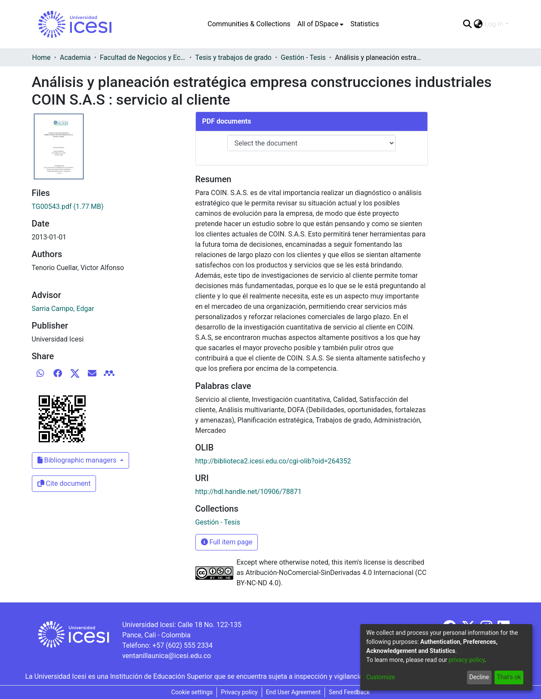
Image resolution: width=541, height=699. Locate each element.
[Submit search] (467, 24)
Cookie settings (192, 692)
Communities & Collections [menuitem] (248, 24)
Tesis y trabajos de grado (233, 57)
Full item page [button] (227, 542)
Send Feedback (349, 692)
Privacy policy (239, 692)
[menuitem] (320, 24)
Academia (75, 57)
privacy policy (466, 659)
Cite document (64, 483)
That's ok (509, 677)
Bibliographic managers (77, 460)
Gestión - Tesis (303, 57)
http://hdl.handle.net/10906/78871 (248, 492)
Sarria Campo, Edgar (63, 308)
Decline (479, 677)
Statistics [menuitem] (364, 24)
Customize (380, 677)
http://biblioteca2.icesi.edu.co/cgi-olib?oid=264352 (273, 461)
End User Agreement (293, 692)
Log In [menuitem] (494, 24)
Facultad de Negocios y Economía (143, 57)
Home (41, 57)
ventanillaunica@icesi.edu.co (166, 656)
